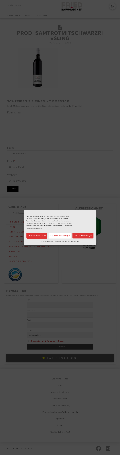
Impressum (74, 241)
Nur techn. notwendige (60, 235)
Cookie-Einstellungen (83, 235)
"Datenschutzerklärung (34, 228)
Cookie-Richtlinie (47, 241)
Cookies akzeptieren (37, 235)
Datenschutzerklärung (62, 241)
